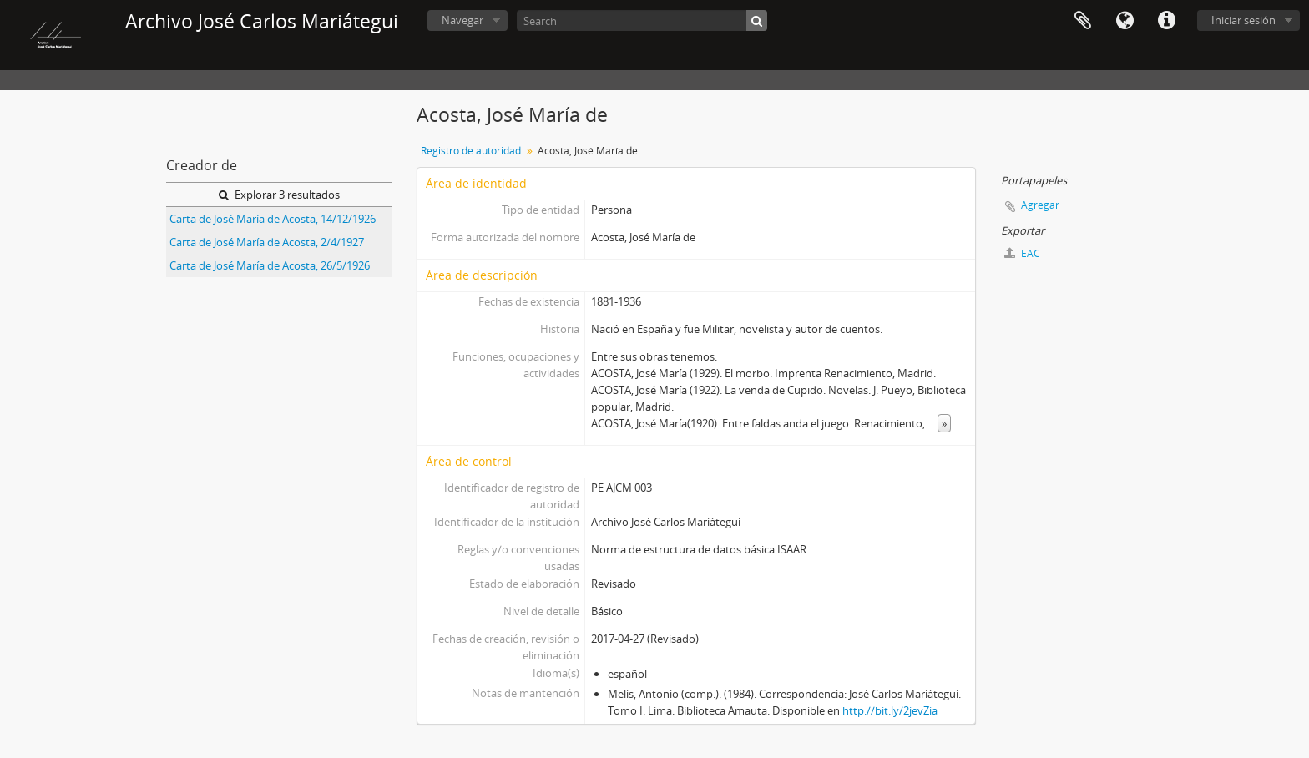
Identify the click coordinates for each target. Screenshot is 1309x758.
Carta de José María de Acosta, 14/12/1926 (272, 218)
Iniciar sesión (1243, 20)
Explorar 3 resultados (279, 194)
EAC (1022, 253)
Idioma (1124, 21)
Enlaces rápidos (1166, 21)
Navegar (462, 20)
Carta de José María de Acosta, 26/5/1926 (269, 265)
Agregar (1040, 205)
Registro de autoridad (471, 151)
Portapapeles (1083, 21)
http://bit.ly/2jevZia (890, 710)
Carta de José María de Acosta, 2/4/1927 (266, 242)
